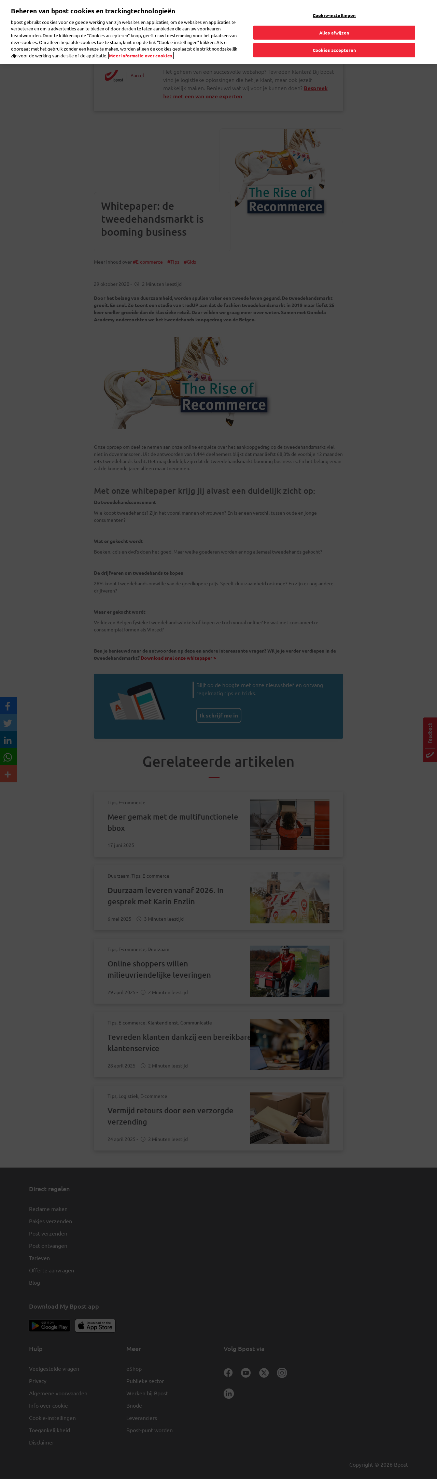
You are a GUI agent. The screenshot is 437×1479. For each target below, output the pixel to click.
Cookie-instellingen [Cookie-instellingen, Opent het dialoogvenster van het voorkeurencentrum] (334, 15)
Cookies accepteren (334, 50)
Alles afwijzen (334, 32)
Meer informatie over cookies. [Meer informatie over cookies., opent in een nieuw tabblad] (141, 55)
